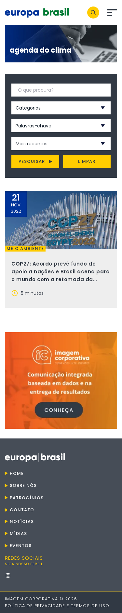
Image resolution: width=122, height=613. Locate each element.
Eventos (21, 545)
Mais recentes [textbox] (31, 143)
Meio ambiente (25, 249)
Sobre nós (23, 485)
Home (17, 473)
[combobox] (52, 107)
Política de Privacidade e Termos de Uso (57, 606)
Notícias (22, 521)
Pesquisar (35, 161)
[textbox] (52, 107)
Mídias (18, 533)
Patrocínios (27, 498)
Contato (22, 510)
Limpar (86, 161)
